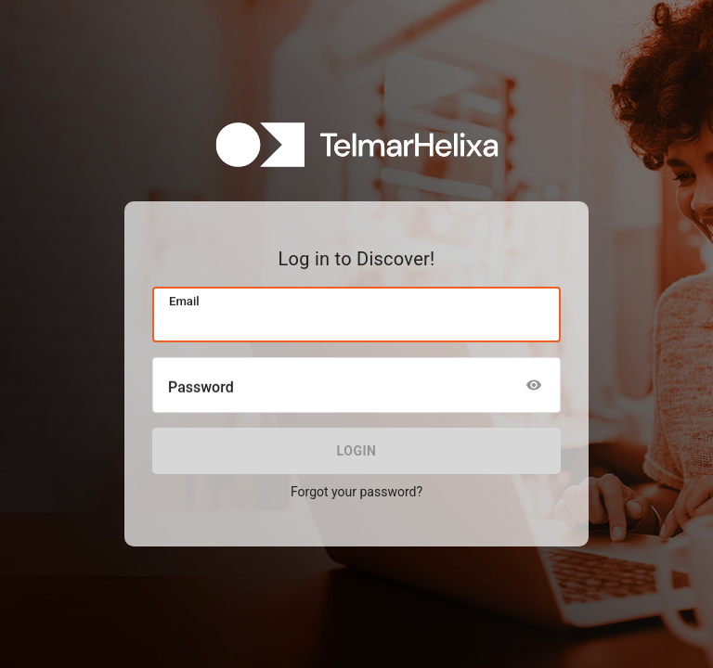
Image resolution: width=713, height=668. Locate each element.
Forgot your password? (356, 491)
